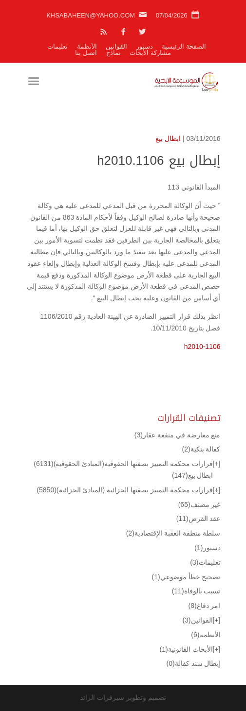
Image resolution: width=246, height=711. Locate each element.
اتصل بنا (86, 52)
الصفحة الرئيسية (184, 46)
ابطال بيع (168, 138)
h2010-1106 (202, 346)
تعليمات (57, 46)
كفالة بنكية (201, 449)
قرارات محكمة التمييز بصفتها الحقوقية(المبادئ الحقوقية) (123, 464)
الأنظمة (87, 46)
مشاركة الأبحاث (150, 52)
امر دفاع (204, 605)
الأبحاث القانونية (186, 649)
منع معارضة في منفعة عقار (177, 435)
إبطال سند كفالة (194, 663)
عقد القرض (198, 518)
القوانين (116, 46)
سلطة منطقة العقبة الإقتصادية (173, 533)
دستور (144, 46)
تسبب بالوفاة (196, 591)
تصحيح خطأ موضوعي (186, 577)
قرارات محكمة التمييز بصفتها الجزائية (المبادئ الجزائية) (124, 490)
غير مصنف (199, 504)
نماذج (113, 52)
